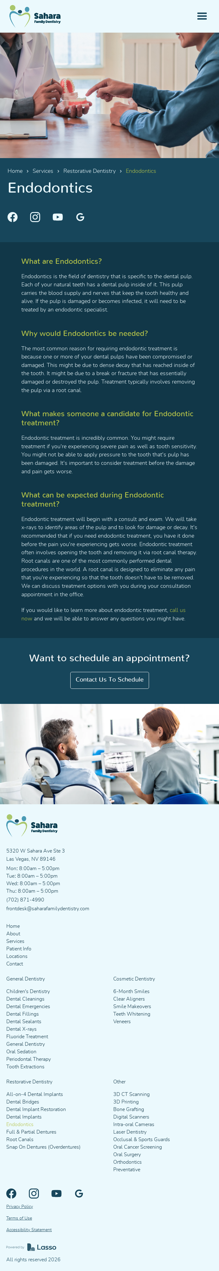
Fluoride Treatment (27, 1036)
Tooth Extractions (25, 1066)
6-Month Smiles (131, 991)
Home (15, 171)
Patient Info (18, 948)
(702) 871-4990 (25, 899)
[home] (37, 16)
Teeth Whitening (131, 1014)
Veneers (122, 1021)
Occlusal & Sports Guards (141, 1139)
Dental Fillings (22, 1014)
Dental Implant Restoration (36, 1109)
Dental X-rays (21, 1029)
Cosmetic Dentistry (134, 978)
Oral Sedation (21, 1051)
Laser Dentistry (130, 1132)
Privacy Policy (19, 1207)
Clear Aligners (129, 999)
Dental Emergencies (28, 1006)
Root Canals (20, 1139)
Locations (17, 956)
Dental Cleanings (25, 999)
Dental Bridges (22, 1101)
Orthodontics (127, 1162)
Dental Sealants (23, 1021)
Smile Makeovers (132, 1006)
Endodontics (20, 1124)
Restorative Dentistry (89, 171)
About (13, 933)
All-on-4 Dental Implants (34, 1094)
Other (119, 1081)
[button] (202, 16)
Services (43, 171)
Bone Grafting (128, 1109)
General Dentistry (25, 978)
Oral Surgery (127, 1154)
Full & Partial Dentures (31, 1132)
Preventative (126, 1169)
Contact (14, 963)
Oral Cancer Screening (137, 1147)
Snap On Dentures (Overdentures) (43, 1147)
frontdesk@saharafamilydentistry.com (47, 908)
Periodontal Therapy (28, 1059)
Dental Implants (24, 1116)
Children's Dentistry (28, 991)
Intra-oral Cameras (133, 1124)
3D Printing (126, 1101)
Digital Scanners (131, 1116)
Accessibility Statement (29, 1230)
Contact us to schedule (110, 680)
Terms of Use (19, 1218)
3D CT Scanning (131, 1094)
